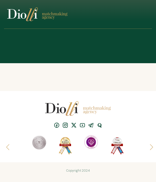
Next (149, 145)
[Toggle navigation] (142, 14)
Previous (6, 145)
